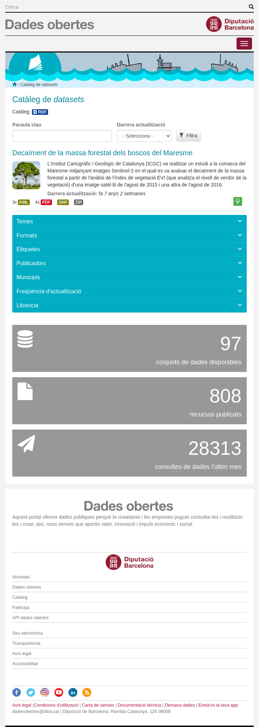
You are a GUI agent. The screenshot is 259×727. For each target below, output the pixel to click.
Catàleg (19, 597)
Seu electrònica (27, 633)
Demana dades (180, 705)
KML (23, 202)
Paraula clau (26, 124)
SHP (63, 202)
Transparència (26, 643)
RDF (40, 112)
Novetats (21, 577)
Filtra (188, 135)
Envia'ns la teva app (218, 705)
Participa (20, 607)
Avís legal (21, 653)
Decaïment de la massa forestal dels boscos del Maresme (102, 153)
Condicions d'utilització (56, 705)
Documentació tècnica (139, 705)
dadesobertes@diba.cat (35, 711)
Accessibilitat (25, 663)
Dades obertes (26, 587)
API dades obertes (30, 617)
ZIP (78, 202)
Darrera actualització (141, 124)
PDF (46, 202)
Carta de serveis (98, 705)
